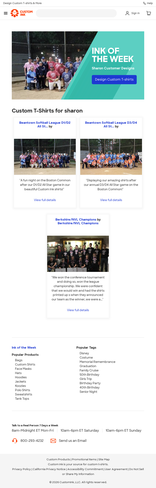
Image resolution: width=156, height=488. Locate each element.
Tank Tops (22, 398)
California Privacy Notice (49, 469)
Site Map (104, 459)
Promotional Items (84, 459)
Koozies (20, 386)
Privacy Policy (21, 469)
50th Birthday (89, 374)
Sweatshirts (23, 394)
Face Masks (23, 369)
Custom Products (58, 459)
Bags (18, 360)
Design (114, 79)
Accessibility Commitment (85, 469)
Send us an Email (73, 441)
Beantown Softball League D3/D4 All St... (111, 124)
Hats (18, 373)
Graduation (88, 366)
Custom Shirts (25, 364)
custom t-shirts (98, 464)
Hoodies (21, 377)
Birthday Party (90, 383)
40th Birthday (90, 387)
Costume (86, 357)
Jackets (20, 381)
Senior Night (88, 392)
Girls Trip (86, 379)
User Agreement (116, 469)
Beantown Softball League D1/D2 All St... (44, 124)
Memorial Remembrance (97, 362)
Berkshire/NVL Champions (75, 220)
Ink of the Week (24, 348)
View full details (45, 200)
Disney (84, 353)
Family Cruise (89, 370)
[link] (21, 13)
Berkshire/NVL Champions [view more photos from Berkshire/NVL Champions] (78, 223)
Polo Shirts (22, 390)
